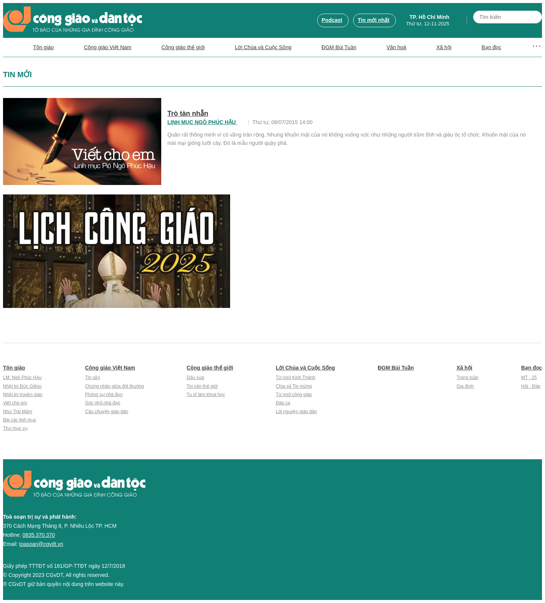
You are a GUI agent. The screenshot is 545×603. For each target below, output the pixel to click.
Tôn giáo (43, 47)
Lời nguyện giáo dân (296, 411)
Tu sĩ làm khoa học (206, 394)
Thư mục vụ (15, 428)
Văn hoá (396, 47)
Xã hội (444, 47)
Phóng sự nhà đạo (104, 394)
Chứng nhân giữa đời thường (114, 386)
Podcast (332, 20)
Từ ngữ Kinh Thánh (296, 377)
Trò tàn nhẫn (187, 113)
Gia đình (464, 386)
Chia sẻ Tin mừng (294, 386)
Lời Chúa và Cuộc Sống (263, 47)
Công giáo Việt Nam (107, 47)
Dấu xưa (195, 377)
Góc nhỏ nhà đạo (102, 403)
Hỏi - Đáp (530, 386)
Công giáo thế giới (183, 47)
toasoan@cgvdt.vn (41, 544)
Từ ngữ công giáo (294, 394)
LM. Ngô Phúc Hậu (22, 377)
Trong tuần (467, 377)
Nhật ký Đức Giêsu (22, 386)
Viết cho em (15, 403)
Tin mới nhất (373, 20)
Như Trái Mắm (17, 411)
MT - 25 (529, 377)
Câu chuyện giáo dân (106, 411)
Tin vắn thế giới (202, 386)
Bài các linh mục (19, 420)
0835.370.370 (38, 535)
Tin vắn (92, 377)
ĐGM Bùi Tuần (339, 47)
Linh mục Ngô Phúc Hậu (202, 122)
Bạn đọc (491, 47)
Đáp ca (283, 403)
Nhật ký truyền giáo (22, 394)
